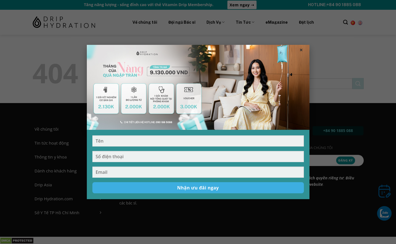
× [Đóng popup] (301, 49)
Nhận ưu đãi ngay (198, 188)
